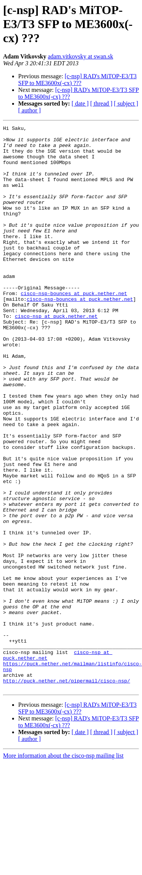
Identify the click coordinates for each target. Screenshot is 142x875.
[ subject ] (126, 103)
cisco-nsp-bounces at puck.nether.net (74, 327)
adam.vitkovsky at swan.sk (80, 56)
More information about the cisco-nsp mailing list (63, 868)
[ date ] (80, 103)
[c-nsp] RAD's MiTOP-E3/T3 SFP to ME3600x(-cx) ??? (77, 79)
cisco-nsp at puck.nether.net (56, 354)
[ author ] (29, 110)
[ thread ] (101, 103)
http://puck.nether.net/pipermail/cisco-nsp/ (66, 792)
